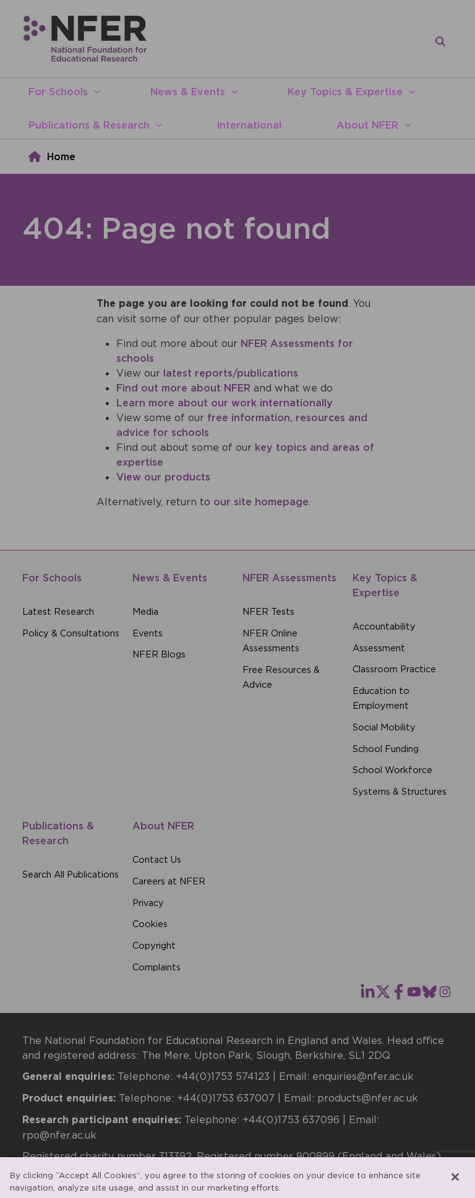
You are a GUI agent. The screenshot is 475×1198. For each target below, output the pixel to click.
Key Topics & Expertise (345, 91)
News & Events (187, 91)
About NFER (367, 125)
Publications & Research (89, 125)
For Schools (58, 91)
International (248, 125)
